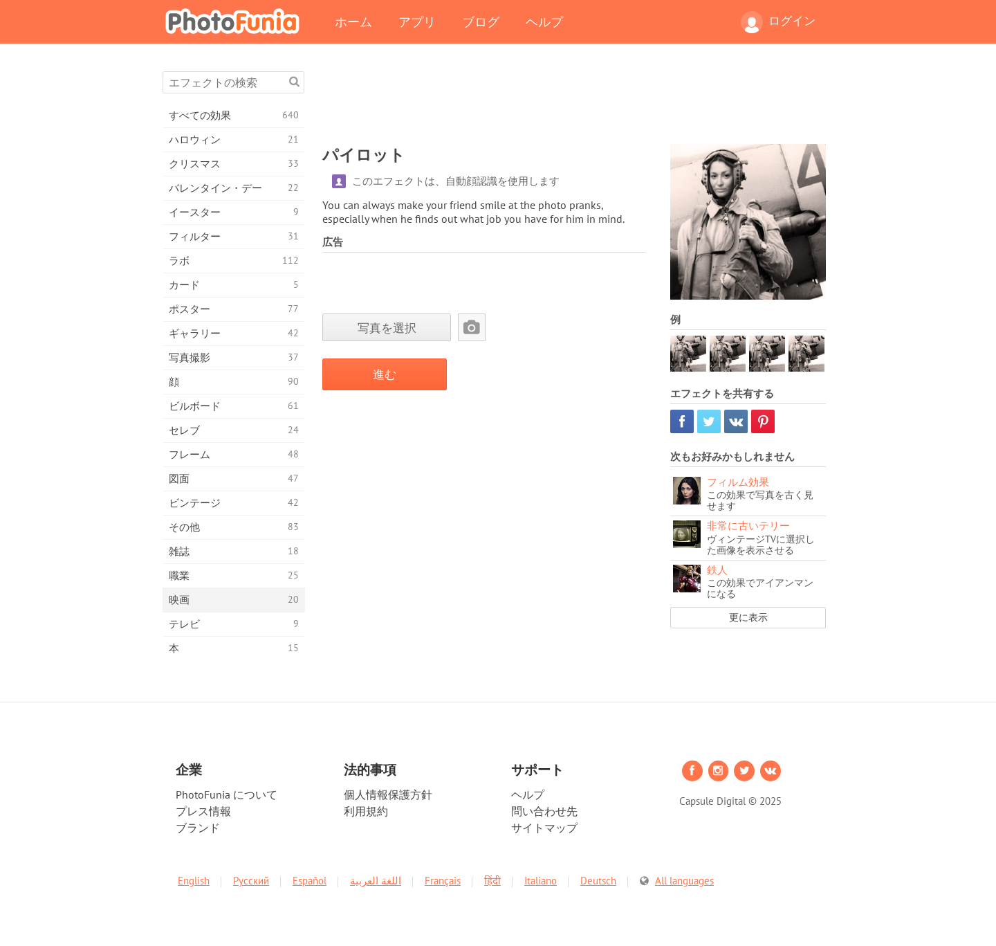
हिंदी (492, 880)
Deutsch (598, 880)
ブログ (480, 21)
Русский (251, 880)
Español (309, 880)
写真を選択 (387, 328)
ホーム (353, 21)
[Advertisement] (574, 102)
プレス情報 (203, 811)
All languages (684, 880)
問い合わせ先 (544, 811)
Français (443, 880)
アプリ (417, 21)
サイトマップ (544, 828)
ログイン (778, 22)
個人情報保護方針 (388, 794)
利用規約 (366, 811)
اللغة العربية (375, 880)
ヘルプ (544, 21)
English (194, 880)
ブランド (198, 828)
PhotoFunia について (226, 794)
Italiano (540, 880)
